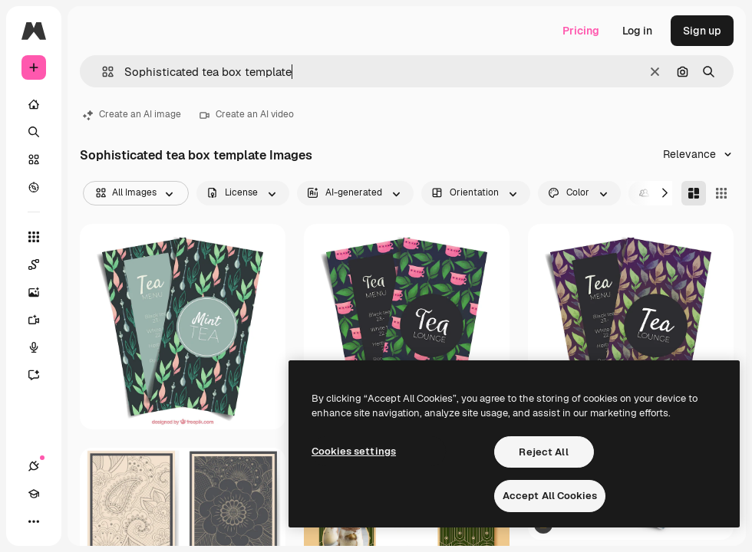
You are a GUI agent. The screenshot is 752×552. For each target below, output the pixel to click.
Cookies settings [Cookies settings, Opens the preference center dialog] (354, 451)
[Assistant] (41, 375)
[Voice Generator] (41, 347)
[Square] (721, 193)
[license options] (242, 193)
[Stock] (33, 159)
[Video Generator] (41, 319)
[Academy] (33, 493)
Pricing (580, 31)
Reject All (543, 451)
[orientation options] (475, 193)
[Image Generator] (41, 292)
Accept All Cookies (550, 495)
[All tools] (33, 237)
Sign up (702, 31)
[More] (33, 521)
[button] (102, 71)
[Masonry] (693, 193)
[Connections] (33, 466)
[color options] (579, 193)
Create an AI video (247, 114)
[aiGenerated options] (355, 193)
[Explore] (33, 187)
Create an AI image (132, 114)
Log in (637, 31)
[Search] (33, 132)
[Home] (33, 104)
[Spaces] (41, 264)
